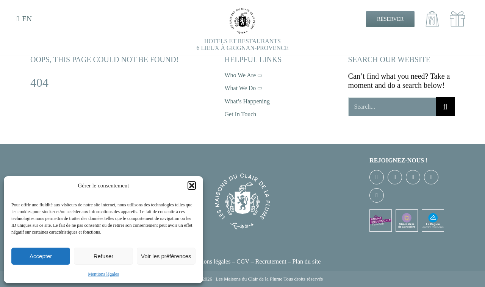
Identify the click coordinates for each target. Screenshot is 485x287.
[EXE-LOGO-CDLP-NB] (242, 11)
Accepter (41, 256)
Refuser (104, 256)
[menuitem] (25, 19)
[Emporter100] (432, 15)
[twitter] (395, 177)
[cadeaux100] (457, 15)
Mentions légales (103, 274)
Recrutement (270, 261)
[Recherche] (445, 106)
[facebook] (376, 177)
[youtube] (431, 177)
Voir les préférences (166, 256)
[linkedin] (376, 195)
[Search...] (392, 106)
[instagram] (413, 177)
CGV (242, 261)
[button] (192, 185)
